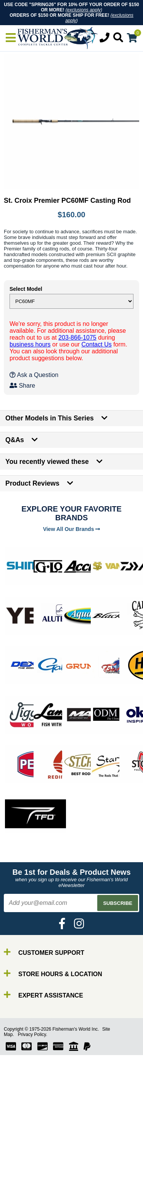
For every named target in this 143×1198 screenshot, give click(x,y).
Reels (23, 1166)
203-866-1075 (77, 337)
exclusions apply (84, 10)
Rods (22, 1159)
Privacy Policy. (32, 1034)
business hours (30, 344)
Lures (23, 1180)
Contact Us (97, 344)
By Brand (27, 1152)
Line (21, 1173)
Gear (22, 1187)
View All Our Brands (71, 529)
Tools (22, 1193)
